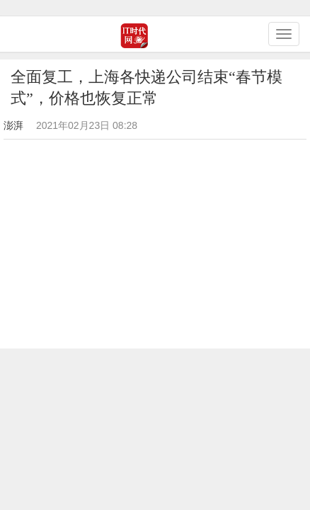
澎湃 (13, 125)
